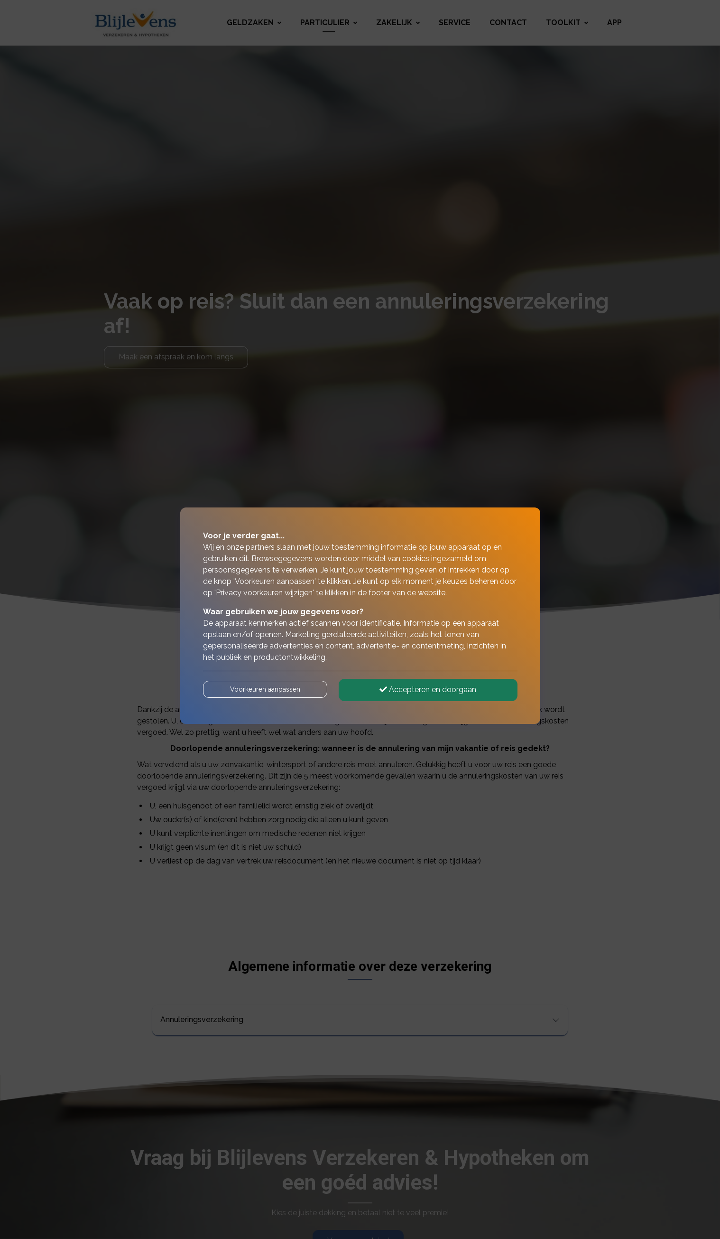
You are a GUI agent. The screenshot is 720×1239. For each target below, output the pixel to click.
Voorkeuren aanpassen (265, 689)
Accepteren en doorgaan (427, 689)
